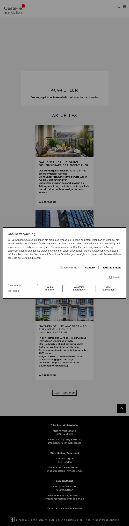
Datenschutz (14, 285)
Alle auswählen (108, 288)
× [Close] (124, 230)
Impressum (13, 290)
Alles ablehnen (50, 288)
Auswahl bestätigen (79, 288)
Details (116, 277)
